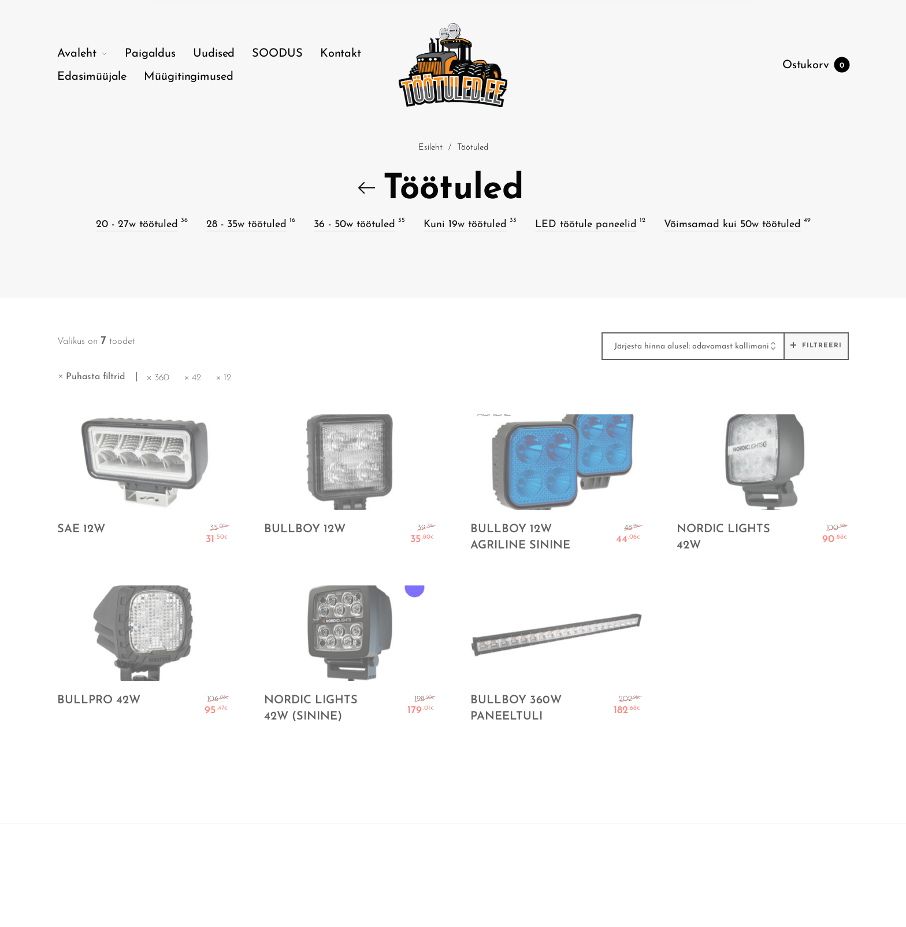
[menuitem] (91, 53)
